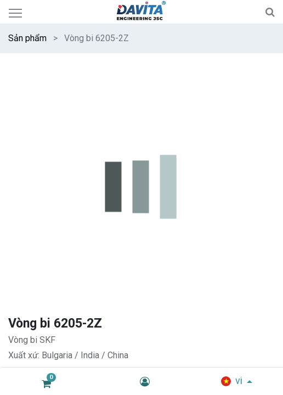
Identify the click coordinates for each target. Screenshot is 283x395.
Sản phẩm (27, 38)
